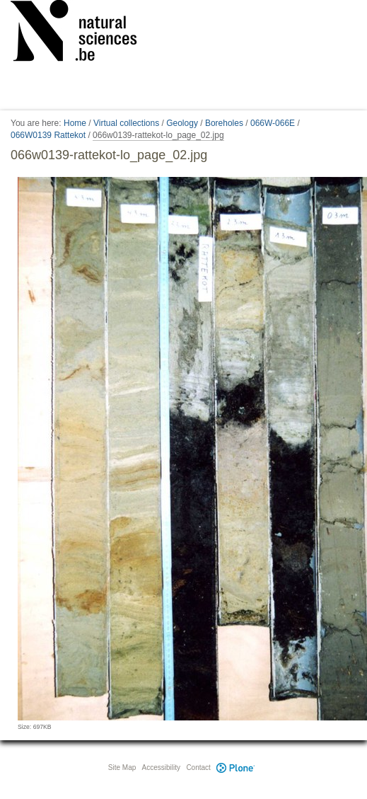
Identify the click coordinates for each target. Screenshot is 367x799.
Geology (182, 123)
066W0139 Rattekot (48, 135)
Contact (198, 767)
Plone (236, 767)
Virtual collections (126, 123)
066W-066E (272, 123)
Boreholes (224, 123)
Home (75, 123)
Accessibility (161, 767)
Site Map (122, 767)
